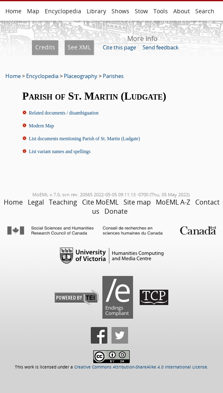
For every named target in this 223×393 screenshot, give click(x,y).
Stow (141, 11)
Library (96, 11)
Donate (116, 211)
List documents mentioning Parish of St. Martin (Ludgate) (84, 138)
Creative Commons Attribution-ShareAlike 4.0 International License (140, 367)
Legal (36, 202)
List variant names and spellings (59, 151)
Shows (120, 11)
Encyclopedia (63, 11)
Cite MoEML (100, 202)
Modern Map (41, 125)
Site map (137, 202)
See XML (79, 47)
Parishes (113, 76)
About (181, 11)
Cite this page (119, 47)
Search (204, 11)
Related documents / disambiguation (64, 112)
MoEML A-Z (173, 202)
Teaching (63, 202)
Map (33, 11)
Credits (45, 47)
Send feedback (161, 47)
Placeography (80, 76)
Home (13, 11)
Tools (160, 11)
